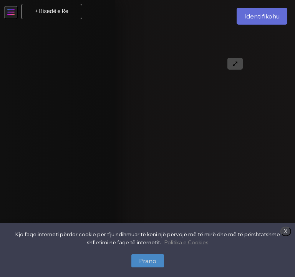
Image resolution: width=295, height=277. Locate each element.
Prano (147, 261)
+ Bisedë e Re (51, 11)
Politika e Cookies (186, 242)
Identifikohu (262, 16)
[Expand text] (235, 64)
